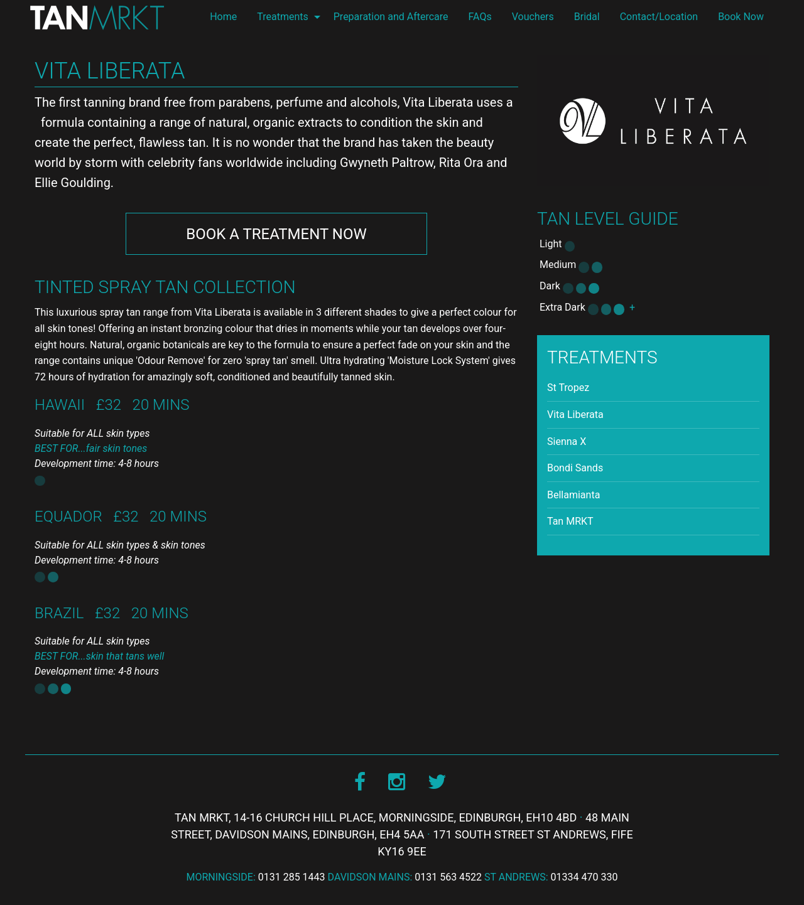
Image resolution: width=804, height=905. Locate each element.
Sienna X (566, 441)
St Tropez (568, 388)
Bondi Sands (575, 468)
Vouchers (533, 17)
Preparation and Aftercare (391, 17)
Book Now (741, 17)
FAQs (480, 17)
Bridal (587, 17)
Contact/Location (659, 17)
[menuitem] (223, 17)
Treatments (282, 17)
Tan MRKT (570, 521)
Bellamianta (573, 495)
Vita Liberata (575, 414)
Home (223, 17)
